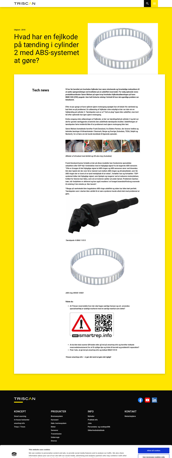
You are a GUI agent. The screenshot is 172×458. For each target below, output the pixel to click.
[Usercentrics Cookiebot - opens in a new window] (14, 453)
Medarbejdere (130, 416)
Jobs (90, 423)
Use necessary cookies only (154, 445)
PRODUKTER (58, 411)
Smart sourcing (20, 416)
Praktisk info (93, 420)
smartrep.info (19, 423)
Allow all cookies (153, 439)
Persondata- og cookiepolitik (99, 427)
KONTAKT (131, 411)
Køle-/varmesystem (58, 423)
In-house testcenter (21, 420)
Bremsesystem (57, 416)
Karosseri (54, 420)
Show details (115, 454)
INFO (91, 411)
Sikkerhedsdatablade (96, 430)
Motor (53, 427)
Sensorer (54, 430)
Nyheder (91, 416)
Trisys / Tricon (19, 427)
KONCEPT (20, 411)
